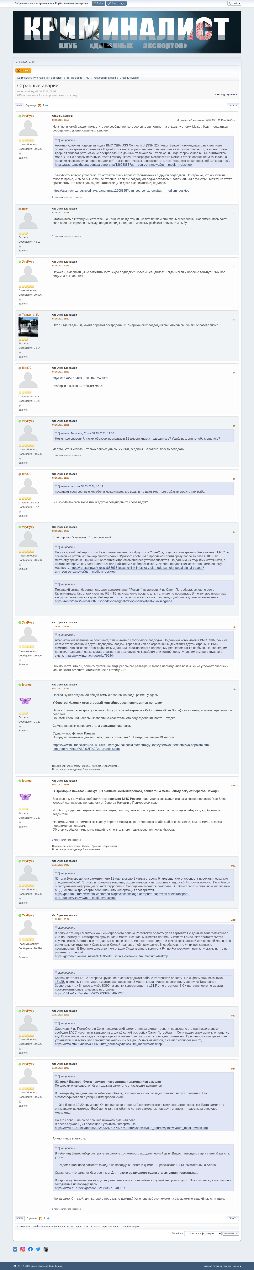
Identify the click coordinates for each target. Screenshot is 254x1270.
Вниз (19, 105)
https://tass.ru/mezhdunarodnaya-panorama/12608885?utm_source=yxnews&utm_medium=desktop (123, 164)
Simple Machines (39, 1266)
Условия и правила (222, 1266)
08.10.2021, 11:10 (60, 319)
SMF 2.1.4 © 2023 (21, 1266)
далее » (232, 94)
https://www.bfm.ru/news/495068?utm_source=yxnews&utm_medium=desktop (108, 1044)
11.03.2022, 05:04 (60, 919)
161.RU (60, 981)
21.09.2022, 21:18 (60, 1068)
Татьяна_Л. (30, 314)
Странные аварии (62, 116)
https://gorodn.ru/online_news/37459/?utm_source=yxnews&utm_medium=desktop (111, 956)
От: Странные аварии (64, 208)
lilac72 (26, 367)
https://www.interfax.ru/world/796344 (89, 655)
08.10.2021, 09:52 (60, 120)
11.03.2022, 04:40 (60, 865)
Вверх (20, 1218)
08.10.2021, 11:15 (60, 372)
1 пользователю (60, 236)
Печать (233, 105)
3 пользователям (60, 197)
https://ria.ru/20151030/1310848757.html (80, 378)
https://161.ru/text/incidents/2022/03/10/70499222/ (89, 993)
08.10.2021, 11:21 (60, 425)
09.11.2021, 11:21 (60, 784)
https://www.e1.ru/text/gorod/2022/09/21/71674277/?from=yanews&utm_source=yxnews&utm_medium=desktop (131, 1127)
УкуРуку (28, 115)
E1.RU (180, 1165)
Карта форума (55, 1266)
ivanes (27, 684)
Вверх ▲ (237, 1266)
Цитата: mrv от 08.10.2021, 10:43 (80, 486)
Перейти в (177, 1233)
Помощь (207, 1266)
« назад (220, 94)
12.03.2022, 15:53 (60, 1015)
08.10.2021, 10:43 (60, 212)
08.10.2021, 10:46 (60, 265)
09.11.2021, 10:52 (60, 688)
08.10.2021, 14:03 (60, 531)
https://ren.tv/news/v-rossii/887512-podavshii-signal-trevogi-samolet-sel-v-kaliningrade (113, 601)
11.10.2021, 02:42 (60, 626)
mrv (25, 208)
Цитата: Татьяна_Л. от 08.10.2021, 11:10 (86, 433)
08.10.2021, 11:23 (60, 478)
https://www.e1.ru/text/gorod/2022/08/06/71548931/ (90, 1188)
